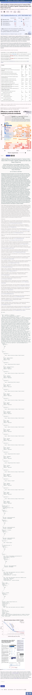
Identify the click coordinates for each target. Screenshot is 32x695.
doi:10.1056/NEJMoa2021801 (19, 296)
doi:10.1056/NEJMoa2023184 (19, 238)
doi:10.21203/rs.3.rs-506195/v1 (19, 9)
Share (6, 689)
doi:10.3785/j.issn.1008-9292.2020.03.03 (16, 240)
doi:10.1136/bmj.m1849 (25, 307)
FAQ (14, 689)
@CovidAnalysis (10, 689)
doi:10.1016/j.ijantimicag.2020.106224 (7, 248)
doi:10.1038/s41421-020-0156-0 (24, 285)
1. (0, 104)
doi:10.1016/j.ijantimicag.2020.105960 (19, 252)
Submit (2, 686)
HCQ (11, 155)
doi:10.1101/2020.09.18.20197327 (7, 300)
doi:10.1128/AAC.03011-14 (24, 244)
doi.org (14, 105)
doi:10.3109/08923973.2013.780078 (19, 310)
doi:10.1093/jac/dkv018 (9, 289)
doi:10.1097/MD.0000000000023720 (7, 293)
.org (9, 0)
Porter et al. (5, 44)
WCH (18, 678)
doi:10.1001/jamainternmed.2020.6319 (15, 223)
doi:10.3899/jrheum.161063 (6, 304)
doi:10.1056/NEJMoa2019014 (18, 232)
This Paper (8, 155)
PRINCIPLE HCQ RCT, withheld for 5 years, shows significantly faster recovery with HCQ (15, 2)
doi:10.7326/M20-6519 (12, 227)
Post (2, 689)
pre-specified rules (12, 61)
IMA (15, 678)
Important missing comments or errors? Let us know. (9, 50)
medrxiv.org (11, 105)
